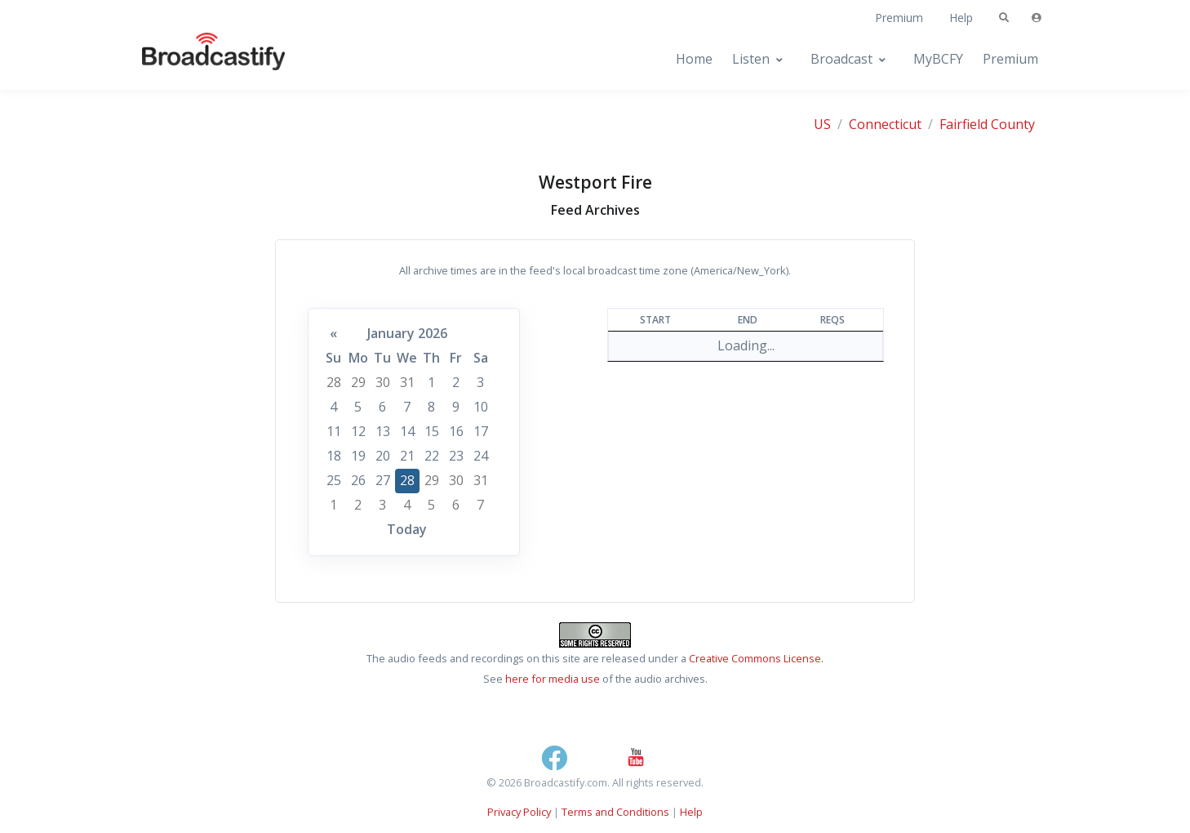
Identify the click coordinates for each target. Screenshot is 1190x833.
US (822, 124)
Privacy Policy (519, 811)
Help (961, 17)
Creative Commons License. (756, 658)
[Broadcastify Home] (197, 59)
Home (694, 59)
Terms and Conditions (615, 811)
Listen (751, 59)
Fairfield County (987, 124)
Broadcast (841, 59)
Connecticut (885, 124)
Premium (899, 17)
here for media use (552, 678)
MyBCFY (938, 59)
